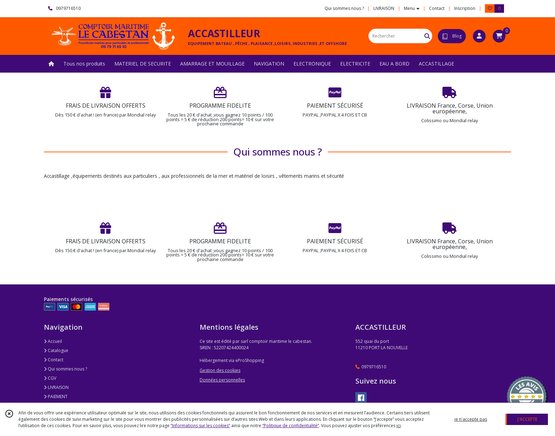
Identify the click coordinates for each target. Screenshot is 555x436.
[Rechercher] (427, 36)
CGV (50, 378)
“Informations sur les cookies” (200, 426)
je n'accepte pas (470, 419)
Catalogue (56, 350)
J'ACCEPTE (527, 419)
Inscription (464, 8)
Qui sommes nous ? (65, 369)
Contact (437, 8)
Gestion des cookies (220, 370)
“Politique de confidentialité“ (290, 426)
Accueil (53, 341)
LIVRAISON (56, 387)
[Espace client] (479, 36)
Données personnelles (222, 380)
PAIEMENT (56, 396)
